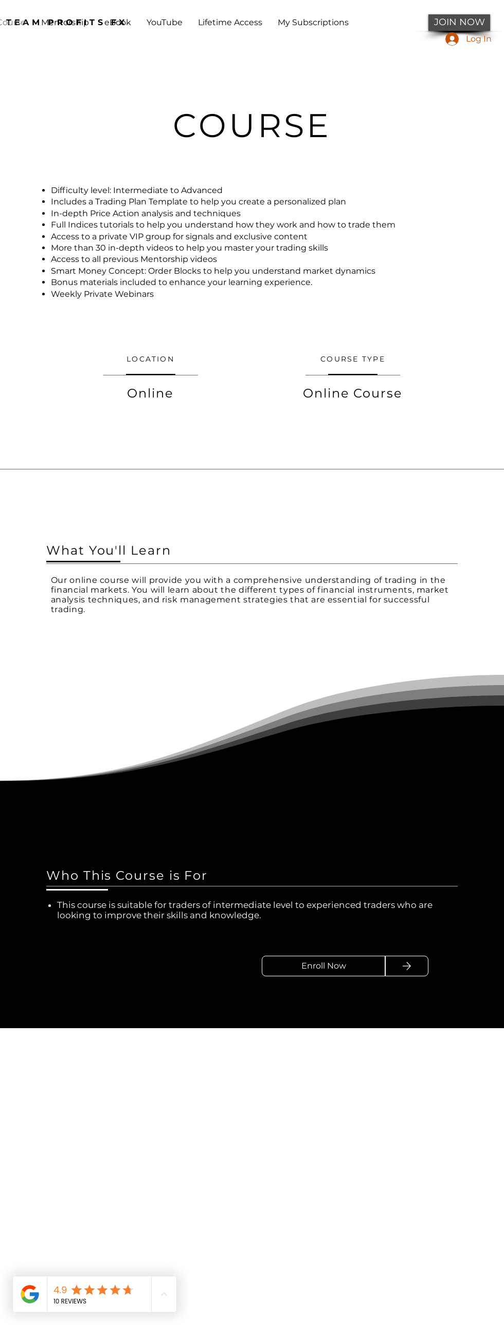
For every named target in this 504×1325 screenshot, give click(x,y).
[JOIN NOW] (459, 22)
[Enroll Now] (323, 966)
